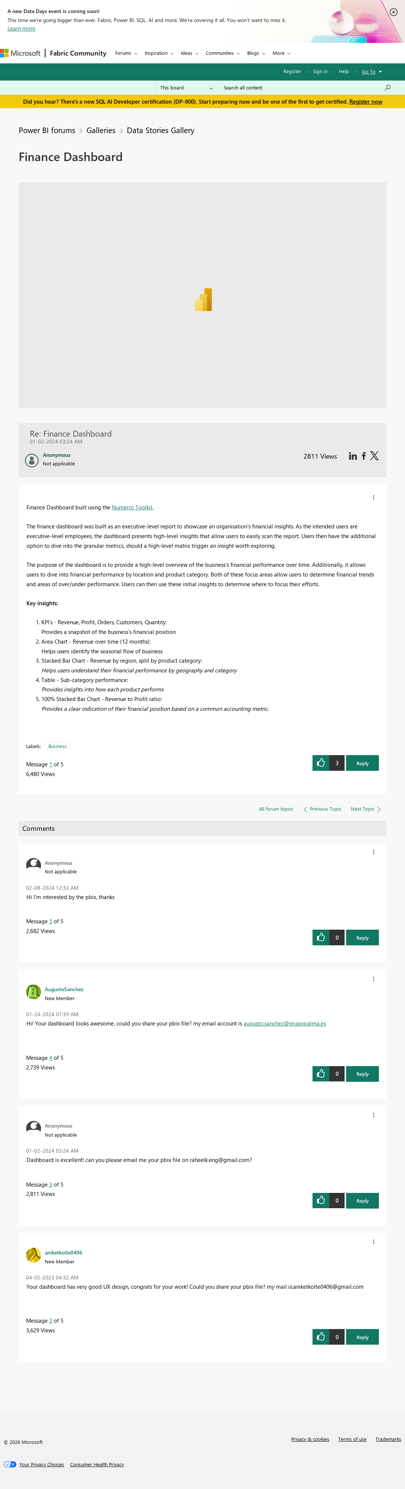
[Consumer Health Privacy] (97, 1464)
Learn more (21, 28)
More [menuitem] (279, 53)
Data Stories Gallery (160, 130)
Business (57, 746)
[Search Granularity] (186, 88)
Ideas (186, 53)
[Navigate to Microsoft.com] (20, 53)
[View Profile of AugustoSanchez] (64, 989)
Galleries (101, 130)
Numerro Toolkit (132, 507)
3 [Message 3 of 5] (50, 1184)
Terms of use (352, 1439)
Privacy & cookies (310, 1439)
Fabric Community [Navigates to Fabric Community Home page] (78, 52)
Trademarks (388, 1439)
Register (292, 71)
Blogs (253, 53)
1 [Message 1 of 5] (50, 764)
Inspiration (156, 53)
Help (344, 71)
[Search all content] (307, 88)
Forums (123, 53)
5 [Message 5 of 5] (50, 921)
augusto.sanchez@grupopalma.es (285, 1023)
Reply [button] (363, 763)
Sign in (320, 71)
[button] (373, 497)
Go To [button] (369, 71)
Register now (365, 101)
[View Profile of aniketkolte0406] (63, 1252)
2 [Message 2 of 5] (50, 1320)
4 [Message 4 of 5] (50, 1057)
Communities (220, 53)
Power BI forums (47, 130)
